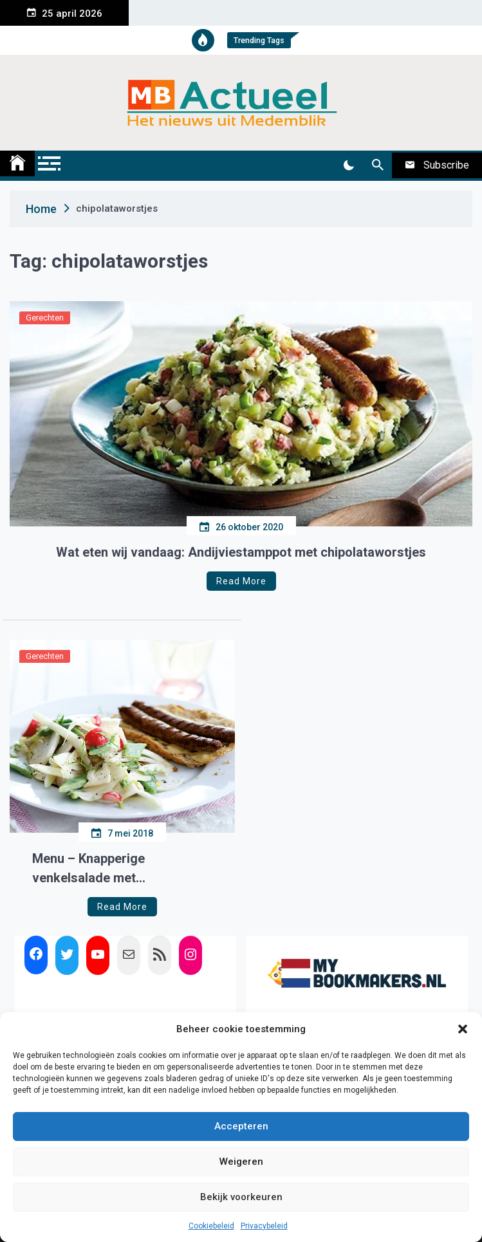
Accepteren (241, 1126)
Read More (241, 581)
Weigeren (241, 1161)
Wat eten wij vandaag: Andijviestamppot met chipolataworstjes (241, 552)
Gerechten (45, 317)
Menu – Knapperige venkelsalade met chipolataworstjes (88, 869)
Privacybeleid (264, 1225)
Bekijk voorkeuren (241, 1197)
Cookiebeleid (211, 1225)
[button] (462, 1029)
